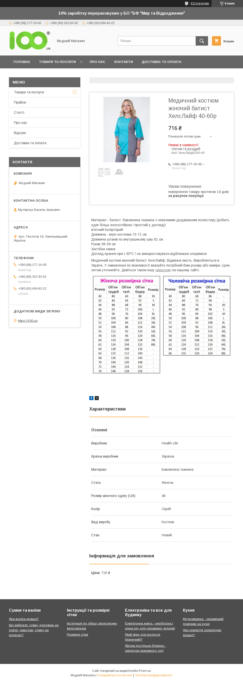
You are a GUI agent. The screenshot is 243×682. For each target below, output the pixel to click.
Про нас (97, 62)
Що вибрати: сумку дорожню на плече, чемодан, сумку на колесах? (34, 630)
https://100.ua (27, 321)
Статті (19, 112)
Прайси (20, 102)
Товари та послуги (57, 62)
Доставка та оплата (161, 62)
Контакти (123, 62)
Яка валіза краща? (24, 619)
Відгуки (20, 133)
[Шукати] (202, 41)
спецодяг (163, 270)
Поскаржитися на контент (114, 675)
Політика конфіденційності (153, 675)
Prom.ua (145, 671)
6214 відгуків (200, 3)
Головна (21, 62)
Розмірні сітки (77, 634)
